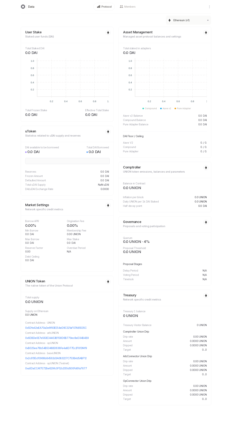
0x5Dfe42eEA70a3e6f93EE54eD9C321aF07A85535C (55, 327)
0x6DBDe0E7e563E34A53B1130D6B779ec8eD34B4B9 (57, 337)
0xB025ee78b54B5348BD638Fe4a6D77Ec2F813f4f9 (56, 348)
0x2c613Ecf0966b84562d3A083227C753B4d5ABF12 (55, 358)
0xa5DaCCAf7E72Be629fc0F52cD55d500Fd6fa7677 (56, 368)
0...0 (204, 349)
